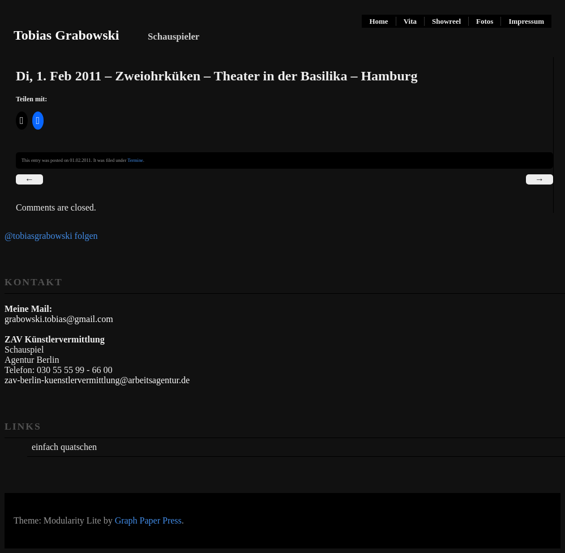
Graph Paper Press (148, 520)
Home (378, 21)
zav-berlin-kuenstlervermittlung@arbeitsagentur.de (97, 380)
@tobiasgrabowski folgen (51, 236)
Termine (135, 160)
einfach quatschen (64, 447)
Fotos (484, 21)
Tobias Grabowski (66, 35)
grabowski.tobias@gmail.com (59, 319)
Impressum (526, 21)
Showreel (446, 21)
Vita (410, 21)
